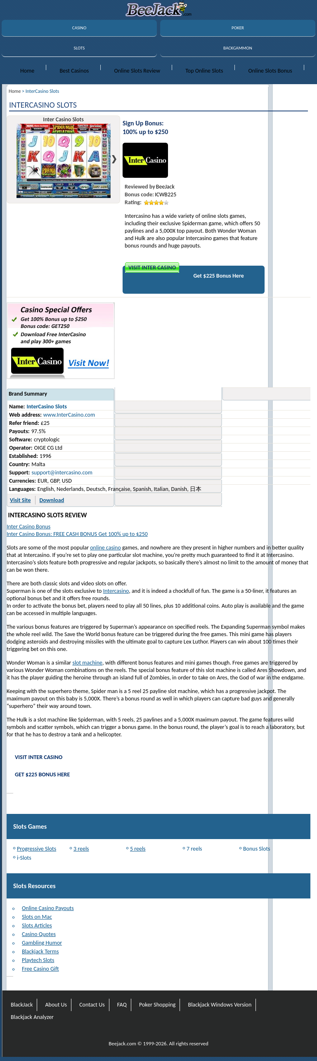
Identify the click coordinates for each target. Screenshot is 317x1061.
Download (52, 500)
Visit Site (20, 500)
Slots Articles (37, 925)
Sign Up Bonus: (143, 123)
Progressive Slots (36, 848)
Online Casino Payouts (48, 908)
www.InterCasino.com (69, 414)
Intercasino (116, 590)
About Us (56, 1004)
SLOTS (79, 48)
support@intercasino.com (61, 472)
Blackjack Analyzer (32, 1017)
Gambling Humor (42, 942)
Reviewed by (140, 186)
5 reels (138, 848)
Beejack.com (122, 1043)
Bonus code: (139, 194)
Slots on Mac (37, 916)
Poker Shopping (157, 1004)
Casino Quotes (39, 934)
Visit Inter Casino (152, 267)
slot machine (87, 662)
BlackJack (22, 1004)
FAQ (122, 1004)
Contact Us (92, 1004)
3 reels (81, 848)
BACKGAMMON (237, 48)
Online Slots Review (137, 70)
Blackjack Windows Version (220, 1004)
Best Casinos (74, 70)
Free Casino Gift (40, 968)
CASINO (79, 28)
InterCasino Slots (46, 406)
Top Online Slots (204, 70)
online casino (105, 547)
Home (27, 70)
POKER (238, 28)
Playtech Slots (38, 960)
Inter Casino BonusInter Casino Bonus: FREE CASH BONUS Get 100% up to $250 (77, 530)
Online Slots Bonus (270, 70)
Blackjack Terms (40, 951)
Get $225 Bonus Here (218, 275)
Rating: (133, 202)
